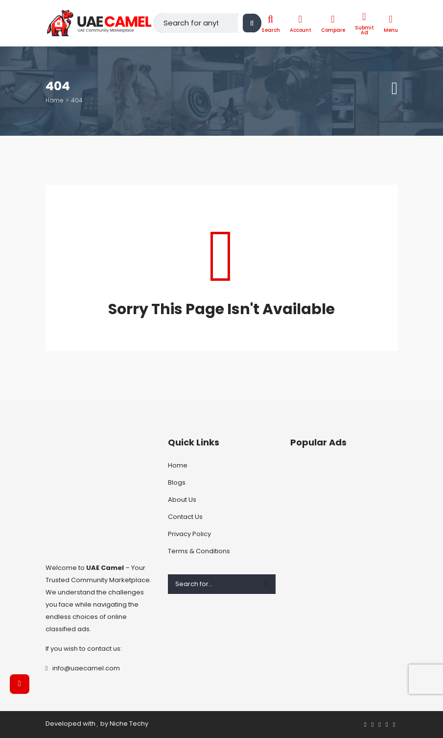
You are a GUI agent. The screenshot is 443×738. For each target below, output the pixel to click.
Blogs (177, 482)
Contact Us (185, 516)
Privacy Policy (189, 534)
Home (54, 100)
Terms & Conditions (199, 551)
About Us (182, 499)
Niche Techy (129, 723)
